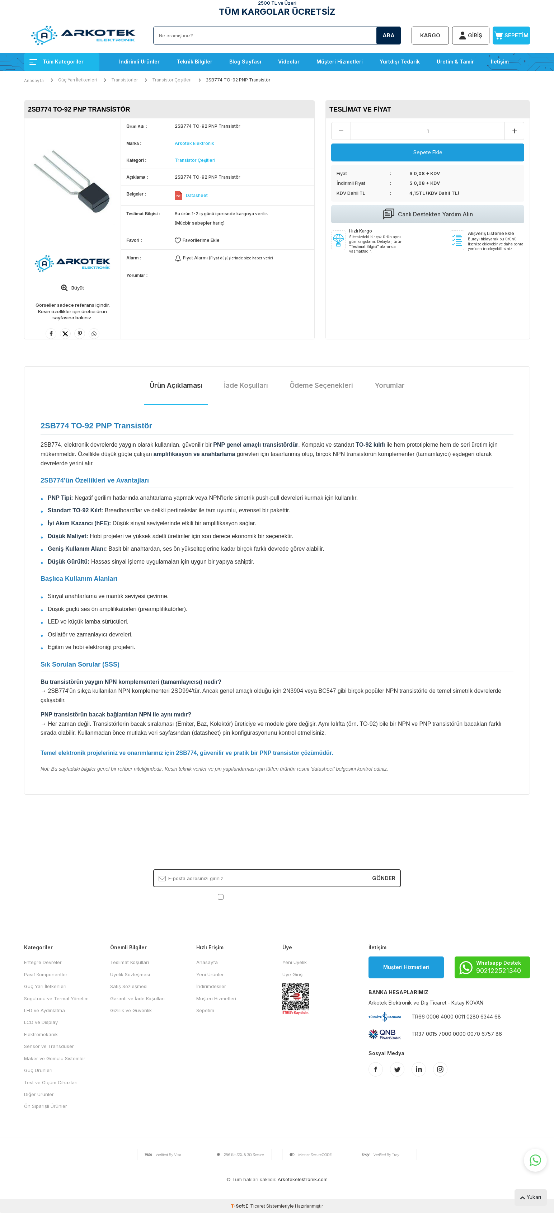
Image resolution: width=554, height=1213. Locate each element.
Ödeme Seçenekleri (321, 385)
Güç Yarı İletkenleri (77, 80)
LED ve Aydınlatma (44, 1010)
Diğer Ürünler (39, 1094)
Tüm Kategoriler (56, 61)
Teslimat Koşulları (129, 962)
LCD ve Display (41, 1022)
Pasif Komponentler (45, 974)
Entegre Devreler (43, 962)
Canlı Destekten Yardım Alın (428, 214)
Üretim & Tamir (455, 61)
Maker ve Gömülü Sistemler (54, 1058)
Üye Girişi (293, 974)
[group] (72, 182)
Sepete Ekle (427, 152)
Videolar (289, 61)
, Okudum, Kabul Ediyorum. (277, 897)
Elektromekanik (41, 1034)
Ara (388, 35)
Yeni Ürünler (210, 974)
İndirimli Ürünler (139, 61)
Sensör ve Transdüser (49, 1046)
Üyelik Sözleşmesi (130, 974)
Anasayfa (34, 80)
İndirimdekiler (211, 986)
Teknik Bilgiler (194, 61)
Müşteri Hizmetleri (339, 61)
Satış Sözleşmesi (128, 986)
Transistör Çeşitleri (172, 80)
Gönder (383, 878)
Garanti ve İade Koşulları (137, 998)
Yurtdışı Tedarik (400, 61)
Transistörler (124, 80)
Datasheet (197, 195)
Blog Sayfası (245, 61)
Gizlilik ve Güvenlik (131, 1010)
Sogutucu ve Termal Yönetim (56, 998)
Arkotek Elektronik (194, 143)
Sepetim (205, 1010)
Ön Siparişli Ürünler (45, 1106)
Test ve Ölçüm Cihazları (51, 1082)
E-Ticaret (255, 1206)
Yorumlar (390, 385)
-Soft (238, 1206)
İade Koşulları (246, 385)
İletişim (500, 61)
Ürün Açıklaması (176, 385)
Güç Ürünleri (38, 1070)
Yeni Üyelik (294, 962)
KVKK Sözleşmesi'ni (250, 896)
